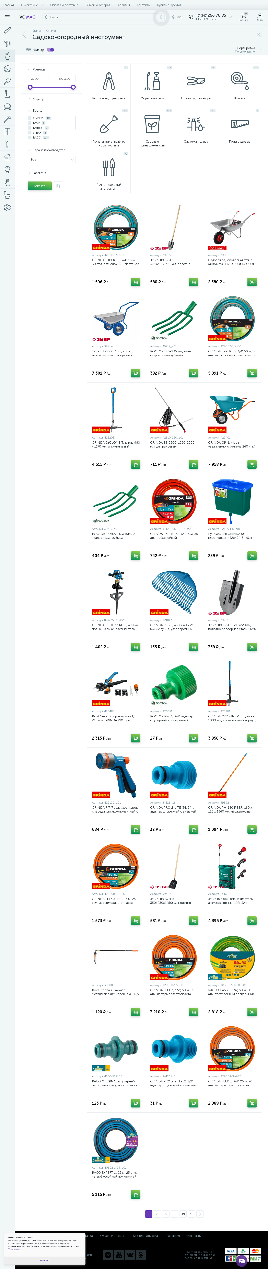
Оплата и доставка (64, 5)
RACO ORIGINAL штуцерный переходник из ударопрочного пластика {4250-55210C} (115, 1085)
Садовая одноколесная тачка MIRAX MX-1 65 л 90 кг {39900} (231, 262)
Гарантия (123, 5)
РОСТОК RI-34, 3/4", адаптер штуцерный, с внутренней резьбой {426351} (171, 720)
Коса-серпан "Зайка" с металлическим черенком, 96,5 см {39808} (115, 994)
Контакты (143, 5)
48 (183, 1214)
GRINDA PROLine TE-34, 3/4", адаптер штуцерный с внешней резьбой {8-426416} (173, 811)
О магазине (32, 5)
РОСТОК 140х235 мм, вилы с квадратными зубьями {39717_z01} (172, 355)
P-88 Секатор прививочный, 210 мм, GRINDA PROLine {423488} (113, 720)
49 (191, 1214)
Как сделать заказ (146, 1236)
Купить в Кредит (169, 5)
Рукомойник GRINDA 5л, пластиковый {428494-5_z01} (230, 536)
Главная (8, 5)
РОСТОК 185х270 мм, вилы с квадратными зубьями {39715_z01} (113, 537)
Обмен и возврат (97, 5)
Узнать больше (15, 1249)
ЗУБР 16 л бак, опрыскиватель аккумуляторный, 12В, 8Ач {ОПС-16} (230, 902)
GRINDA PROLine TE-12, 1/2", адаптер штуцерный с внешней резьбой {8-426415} (173, 1085)
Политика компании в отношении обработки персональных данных (200, 1254)
